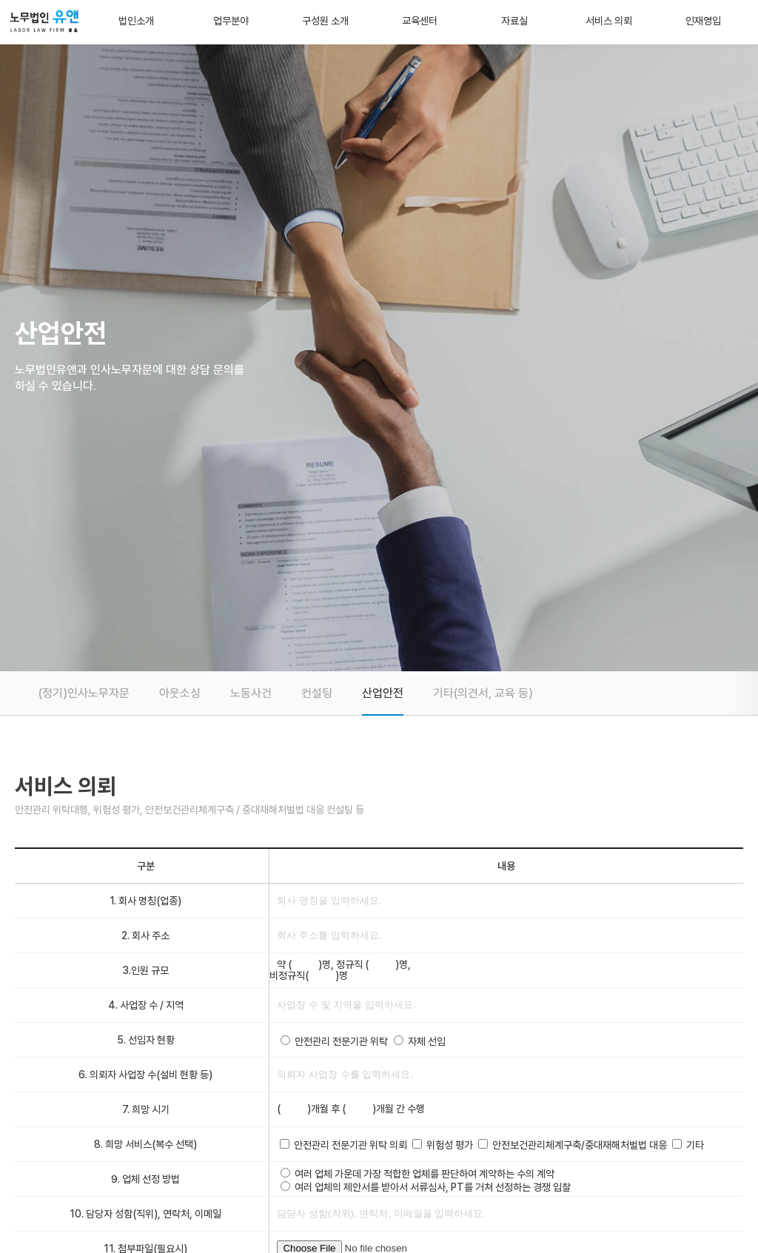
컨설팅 (316, 693)
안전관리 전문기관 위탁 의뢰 (350, 1145)
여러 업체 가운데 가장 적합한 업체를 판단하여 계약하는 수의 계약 (424, 1174)
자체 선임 (427, 1041)
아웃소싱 (180, 693)
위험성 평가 (449, 1145)
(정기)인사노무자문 (84, 693)
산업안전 (382, 693)
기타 (695, 1145)
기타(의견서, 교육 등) (483, 693)
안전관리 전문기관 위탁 (341, 1041)
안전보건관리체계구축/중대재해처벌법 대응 (579, 1145)
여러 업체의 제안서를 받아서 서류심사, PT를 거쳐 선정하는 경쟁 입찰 (433, 1187)
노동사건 (251, 693)
